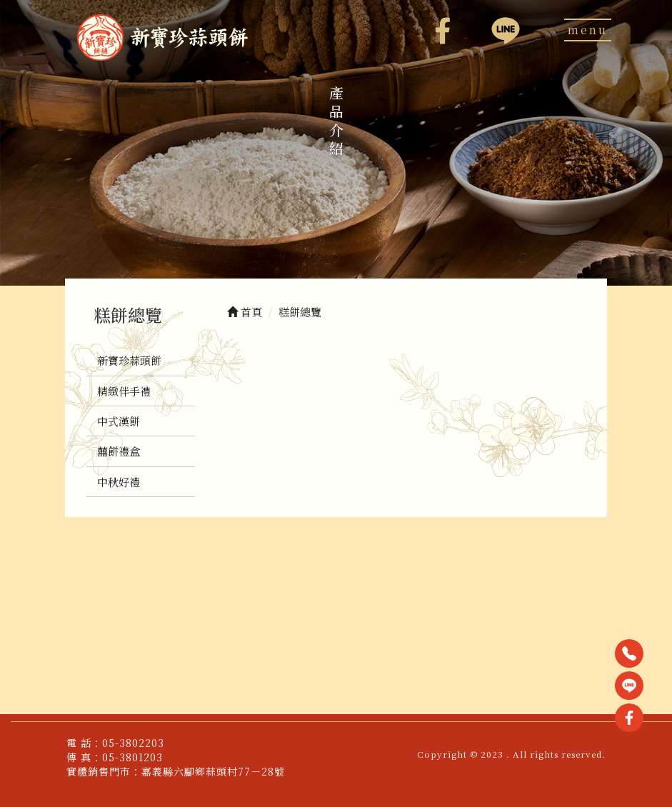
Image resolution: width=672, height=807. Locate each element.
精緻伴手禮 (124, 391)
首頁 (244, 311)
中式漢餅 (118, 420)
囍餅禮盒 (118, 450)
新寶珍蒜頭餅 (129, 360)
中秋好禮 (118, 481)
